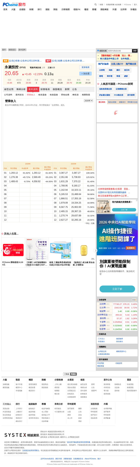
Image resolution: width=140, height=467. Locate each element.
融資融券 (119, 339)
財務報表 (45, 89)
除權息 (134, 9)
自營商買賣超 (8, 418)
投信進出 (119, 341)
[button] (95, 250)
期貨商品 (45, 384)
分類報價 (65, 9)
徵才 (99, 459)
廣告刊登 (58, 459)
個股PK (77, 9)
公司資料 (8, 95)
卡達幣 (103, 322)
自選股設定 (71, 391)
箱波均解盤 (46, 409)
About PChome (90, 459)
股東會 (117, 391)
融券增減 (32, 415)
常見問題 (100, 363)
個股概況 (57, 89)
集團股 (57, 391)
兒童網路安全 (78, 459)
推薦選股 (130, 387)
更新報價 (85, 67)
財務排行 (19, 415)
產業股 (57, 387)
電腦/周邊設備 (35, 68)
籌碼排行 (19, 418)
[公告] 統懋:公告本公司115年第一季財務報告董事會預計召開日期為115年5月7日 (69, 61)
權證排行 (32, 391)
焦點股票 (94, 418)
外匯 (114, 9)
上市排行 (19, 409)
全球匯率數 (108, 409)
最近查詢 (102, 102)
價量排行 (122, 102)
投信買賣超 (7, 415)
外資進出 (101, 341)
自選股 (22, 9)
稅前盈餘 (42, 95)
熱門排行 (94, 415)
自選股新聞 (71, 397)
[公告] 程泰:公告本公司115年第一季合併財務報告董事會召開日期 (26, 61)
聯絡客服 (100, 366)
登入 (135, 4)
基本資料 (33, 89)
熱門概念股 (131, 64)
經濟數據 (107, 418)
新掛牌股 (107, 384)
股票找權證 (33, 384)
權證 (86, 9)
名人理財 (45, 412)
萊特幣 (103, 318)
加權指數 (6, 384)
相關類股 (86, 95)
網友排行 (19, 421)
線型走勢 (9, 89)
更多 (133, 300)
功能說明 (118, 363)
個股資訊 (12, 50)
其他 (80, 415)
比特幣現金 (102, 314)
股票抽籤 (107, 394)
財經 (80, 418)
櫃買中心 (19, 387)
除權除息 (118, 384)
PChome (127, 4)
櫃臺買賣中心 (121, 351)
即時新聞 (71, 404)
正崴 (49, 68)
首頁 (5, 9)
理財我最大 (46, 418)
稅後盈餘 (54, 95)
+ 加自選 (85, 73)
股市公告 (108, 380)
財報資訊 (70, 394)
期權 (94, 9)
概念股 (57, 394)
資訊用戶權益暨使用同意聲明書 (78, 442)
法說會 (117, 387)
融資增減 (32, 412)
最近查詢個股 (72, 384)
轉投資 (76, 95)
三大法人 (101, 339)
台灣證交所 (102, 351)
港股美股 (104, 9)
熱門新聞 (70, 409)
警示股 (106, 391)
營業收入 (31, 95)
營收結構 (65, 95)
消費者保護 (67, 459)
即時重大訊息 (133, 102)
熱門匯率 (107, 412)
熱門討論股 (103, 64)
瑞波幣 (103, 311)
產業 (69, 415)
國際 (80, 409)
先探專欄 (45, 421)
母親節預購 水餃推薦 (113, 4)
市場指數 (19, 391)
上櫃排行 (19, 412)
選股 (47, 9)
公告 (74, 89)
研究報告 (58, 409)
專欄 (44, 404)
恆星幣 (103, 329)
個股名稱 (103, 51)
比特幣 (123, 9)
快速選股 (130, 384)
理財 (80, 421)
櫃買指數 (6, 387)
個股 (82, 380)
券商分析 (59, 404)
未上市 (69, 418)
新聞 (101, 4)
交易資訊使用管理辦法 (30, 450)
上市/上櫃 (58, 384)
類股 (55, 9)
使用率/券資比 (34, 418)
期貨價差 (45, 387)
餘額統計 (32, 409)
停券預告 (107, 387)
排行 (39, 9)
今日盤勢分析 (59, 412)
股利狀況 (20, 95)
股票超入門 (46, 415)
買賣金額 (6, 409)
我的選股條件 (132, 391)
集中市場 (19, 384)
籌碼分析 (21, 89)
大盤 (13, 9)
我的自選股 (112, 102)
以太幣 (103, 307)
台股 (69, 412)
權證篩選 (32, 387)
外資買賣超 (7, 412)
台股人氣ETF (117, 64)
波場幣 (103, 325)
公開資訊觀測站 (104, 354)
